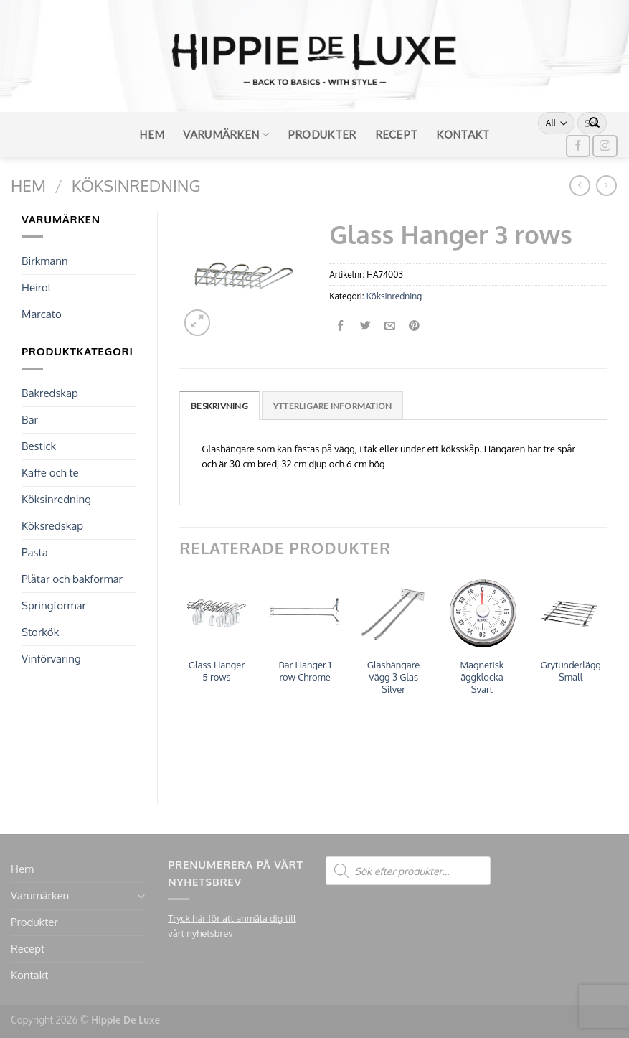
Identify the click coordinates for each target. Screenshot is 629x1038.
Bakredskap (50, 393)
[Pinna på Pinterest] (414, 326)
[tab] (219, 405)
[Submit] (594, 123)
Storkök (40, 632)
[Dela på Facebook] (342, 326)
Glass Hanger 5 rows (217, 671)
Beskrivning (219, 406)
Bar (30, 419)
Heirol (36, 287)
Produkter (322, 134)
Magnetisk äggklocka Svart (481, 677)
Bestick (39, 446)
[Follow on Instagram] (604, 146)
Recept (396, 134)
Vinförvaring (51, 658)
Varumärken (226, 134)
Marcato (42, 314)
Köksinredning (136, 185)
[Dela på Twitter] (365, 326)
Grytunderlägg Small (570, 671)
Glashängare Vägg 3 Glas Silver (393, 677)
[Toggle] (141, 896)
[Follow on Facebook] (578, 146)
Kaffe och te (50, 473)
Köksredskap (52, 526)
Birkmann (45, 261)
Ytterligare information (332, 406)
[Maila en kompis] (390, 326)
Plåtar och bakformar (72, 579)
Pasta (35, 552)
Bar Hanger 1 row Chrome (304, 671)
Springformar (54, 605)
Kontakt (462, 134)
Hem (151, 134)
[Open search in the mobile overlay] (408, 870)
